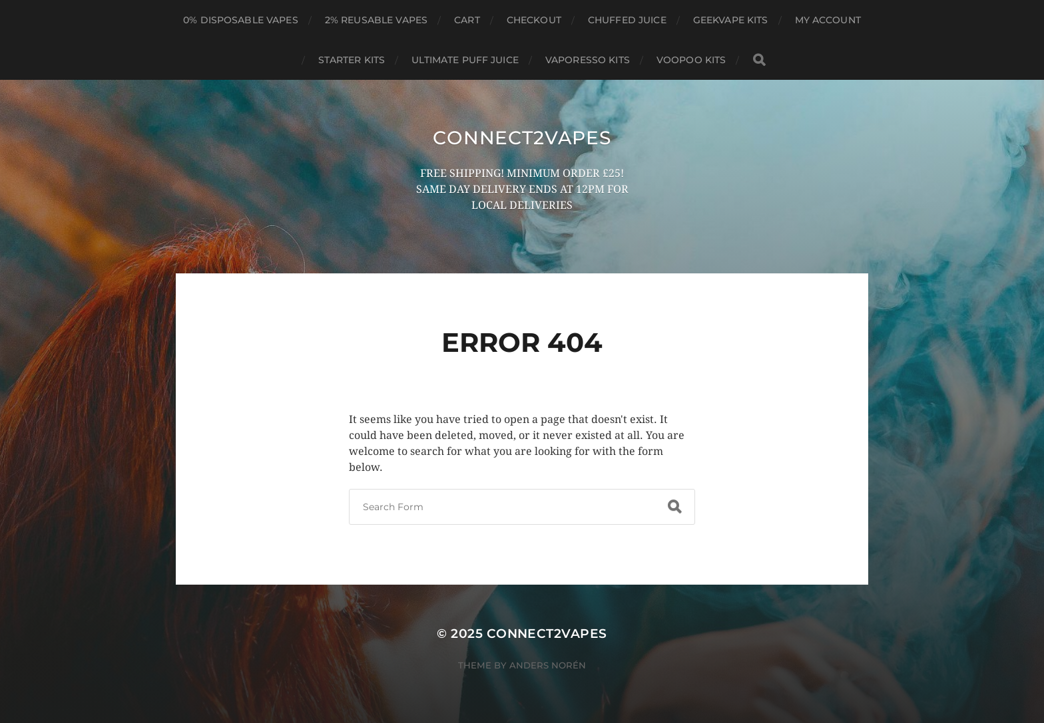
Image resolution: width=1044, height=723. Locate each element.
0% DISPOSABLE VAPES (240, 20)
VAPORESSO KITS (587, 60)
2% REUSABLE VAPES (376, 20)
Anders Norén (547, 665)
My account (828, 20)
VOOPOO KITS (691, 60)
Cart (467, 20)
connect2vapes (522, 137)
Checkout (534, 20)
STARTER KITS (352, 60)
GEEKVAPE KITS (730, 20)
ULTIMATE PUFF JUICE (465, 60)
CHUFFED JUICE (627, 20)
